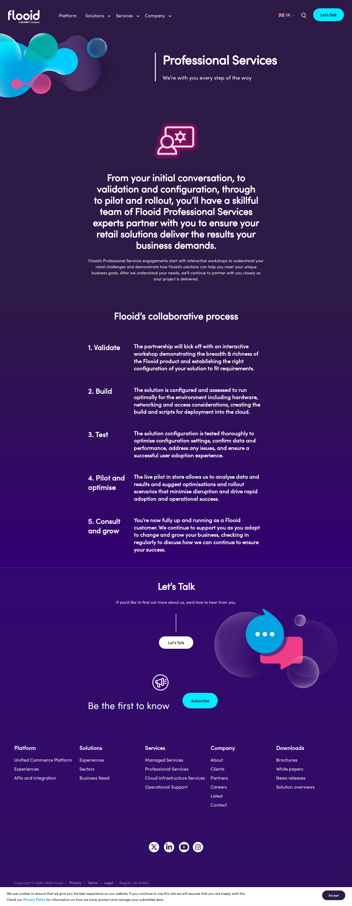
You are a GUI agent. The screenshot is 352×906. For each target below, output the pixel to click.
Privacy (75, 882)
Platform (25, 748)
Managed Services (164, 760)
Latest (217, 796)
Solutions (90, 748)
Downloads (290, 748)
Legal (108, 882)
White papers (289, 769)
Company (223, 748)
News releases (291, 778)
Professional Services (167, 769)
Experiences (26, 769)
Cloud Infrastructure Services (175, 778)
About (217, 760)
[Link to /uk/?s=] (303, 15)
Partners (219, 778)
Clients (217, 769)
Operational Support (166, 787)
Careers (219, 787)
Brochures (286, 760)
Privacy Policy (34, 899)
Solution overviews (295, 787)
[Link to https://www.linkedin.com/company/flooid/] (169, 847)
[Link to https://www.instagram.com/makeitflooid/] (198, 847)
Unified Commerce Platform (43, 760)
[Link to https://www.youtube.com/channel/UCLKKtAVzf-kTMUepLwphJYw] (184, 847)
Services (155, 748)
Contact (219, 805)
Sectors (87, 769)
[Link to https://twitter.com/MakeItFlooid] (154, 847)
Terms (93, 882)
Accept (334, 895)
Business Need (94, 778)
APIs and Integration (35, 778)
